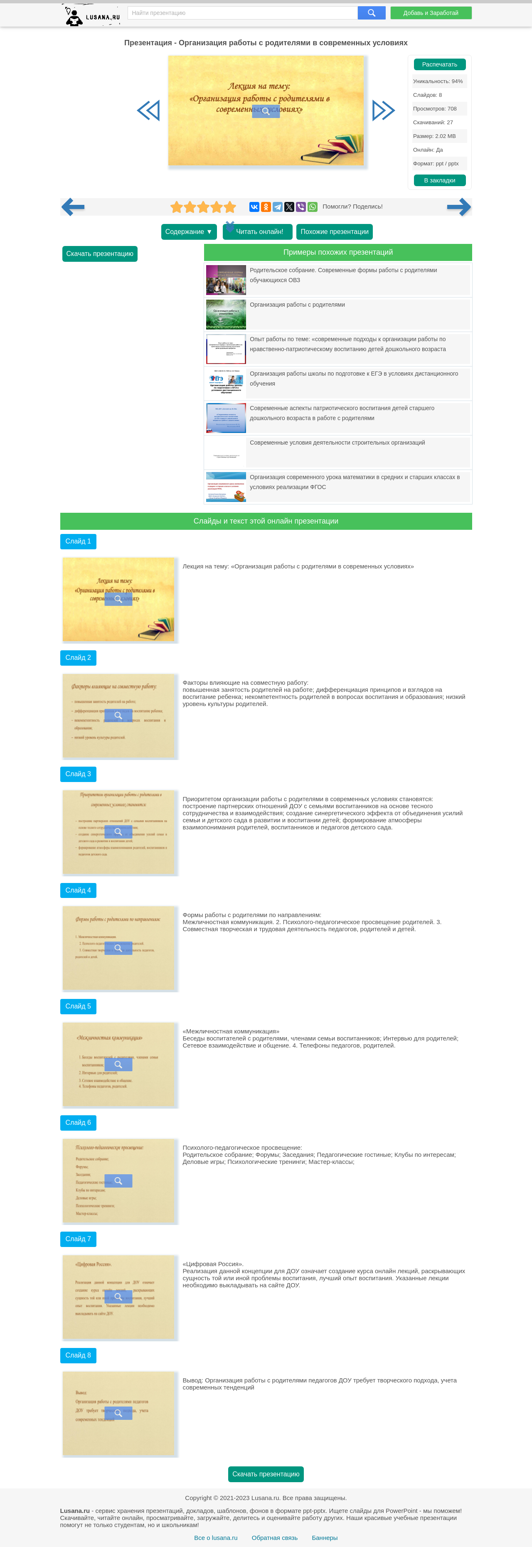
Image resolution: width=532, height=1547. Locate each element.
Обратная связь (275, 1537)
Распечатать (440, 64)
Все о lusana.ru (215, 1537)
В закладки (439, 180)
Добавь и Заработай (431, 13)
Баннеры (324, 1537)
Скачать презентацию (100, 253)
